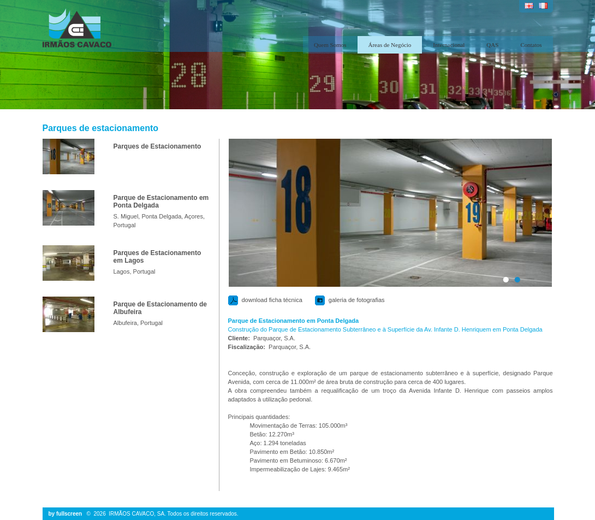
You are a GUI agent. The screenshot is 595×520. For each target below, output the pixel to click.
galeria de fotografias (357, 300)
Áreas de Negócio (390, 45)
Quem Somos (330, 45)
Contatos (531, 45)
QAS (492, 45)
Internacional (449, 45)
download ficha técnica (272, 300)
